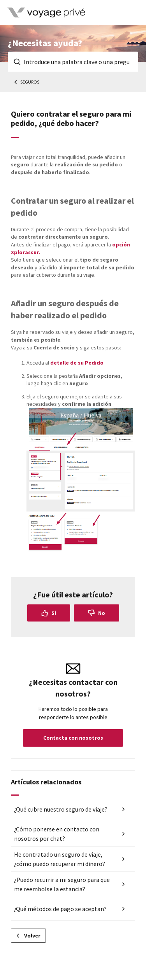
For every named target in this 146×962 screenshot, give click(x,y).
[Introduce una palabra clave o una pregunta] (73, 62)
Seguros (29, 82)
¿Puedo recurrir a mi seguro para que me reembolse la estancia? (62, 884)
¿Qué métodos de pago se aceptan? (60, 909)
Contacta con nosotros (73, 737)
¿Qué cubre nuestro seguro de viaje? (60, 809)
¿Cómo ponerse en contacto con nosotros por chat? (56, 833)
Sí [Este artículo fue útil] (53, 612)
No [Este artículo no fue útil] (101, 612)
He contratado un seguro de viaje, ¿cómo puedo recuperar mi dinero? (59, 859)
